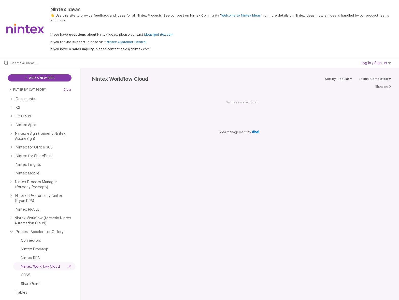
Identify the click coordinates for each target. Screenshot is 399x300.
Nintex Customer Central (126, 42)
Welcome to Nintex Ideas (241, 15)
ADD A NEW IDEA (40, 78)
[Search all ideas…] (46, 63)
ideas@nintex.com (158, 34)
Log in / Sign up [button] (376, 63)
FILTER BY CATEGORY (27, 89)
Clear (67, 89)
